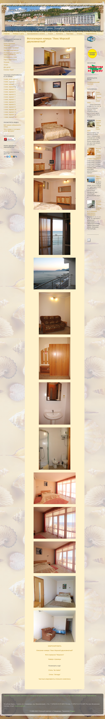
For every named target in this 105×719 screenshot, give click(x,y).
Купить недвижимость (89, 695)
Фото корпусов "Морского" (54, 655)
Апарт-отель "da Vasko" (11, 48)
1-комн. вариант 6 (9, 104)
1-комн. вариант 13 (10, 117)
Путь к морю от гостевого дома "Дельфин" (12, 130)
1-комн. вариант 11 (10, 112)
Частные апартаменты (11, 50)
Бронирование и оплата (36, 34)
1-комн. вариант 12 (10, 114)
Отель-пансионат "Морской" (9, 44)
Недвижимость (91, 34)
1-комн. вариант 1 (9, 99)
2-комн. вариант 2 (9, 84)
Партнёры (70, 34)
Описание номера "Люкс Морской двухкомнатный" (54, 650)
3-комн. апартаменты (11, 79)
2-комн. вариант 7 (9, 97)
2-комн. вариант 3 (9, 87)
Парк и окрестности (10, 59)
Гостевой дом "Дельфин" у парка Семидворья (12, 53)
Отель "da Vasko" (54, 670)
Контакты (59, 34)
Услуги (50, 34)
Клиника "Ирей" (9, 70)
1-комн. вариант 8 (9, 107)
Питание (6, 62)
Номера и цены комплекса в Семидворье (23, 695)
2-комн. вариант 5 (9, 92)
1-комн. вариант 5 (9, 102)
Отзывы (80, 34)
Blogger (72, 711)
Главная (7, 34)
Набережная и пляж (10, 57)
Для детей (7, 67)
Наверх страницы (54, 659)
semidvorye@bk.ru (19, 706)
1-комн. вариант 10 (10, 109)
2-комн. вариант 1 (9, 82)
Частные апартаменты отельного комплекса (55, 679)
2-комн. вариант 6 (9, 94)
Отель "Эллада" (54, 674)
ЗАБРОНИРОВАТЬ (54, 646)
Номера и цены (18, 34)
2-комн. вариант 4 (9, 89)
